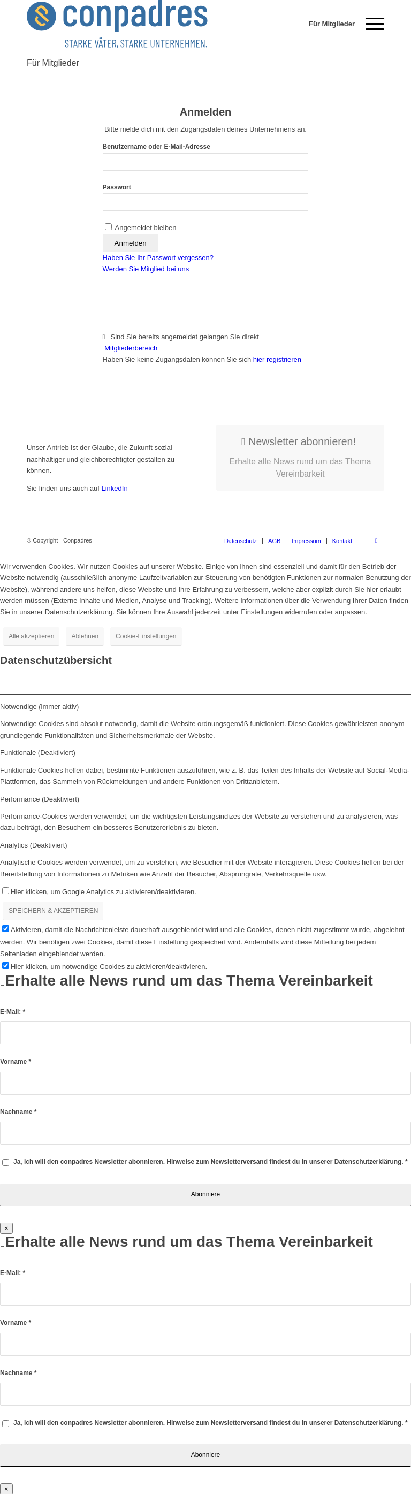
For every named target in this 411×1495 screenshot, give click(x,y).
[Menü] (369, 24)
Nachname (18, 1112)
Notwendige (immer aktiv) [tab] (39, 707)
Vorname (15, 1061)
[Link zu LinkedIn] (376, 540)
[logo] (117, 24)
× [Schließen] (6, 1228)
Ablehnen (84, 636)
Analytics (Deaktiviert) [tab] (33, 845)
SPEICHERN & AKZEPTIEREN (53, 910)
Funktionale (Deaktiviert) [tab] (37, 753)
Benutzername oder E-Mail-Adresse (156, 146)
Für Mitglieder (53, 62)
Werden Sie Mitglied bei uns (146, 269)
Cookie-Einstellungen (146, 636)
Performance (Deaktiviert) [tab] (39, 799)
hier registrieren (277, 359)
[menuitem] (326, 24)
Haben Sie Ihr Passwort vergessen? (158, 258)
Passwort (117, 187)
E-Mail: (12, 1012)
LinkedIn (114, 488)
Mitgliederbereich (131, 348)
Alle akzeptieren (31, 636)
